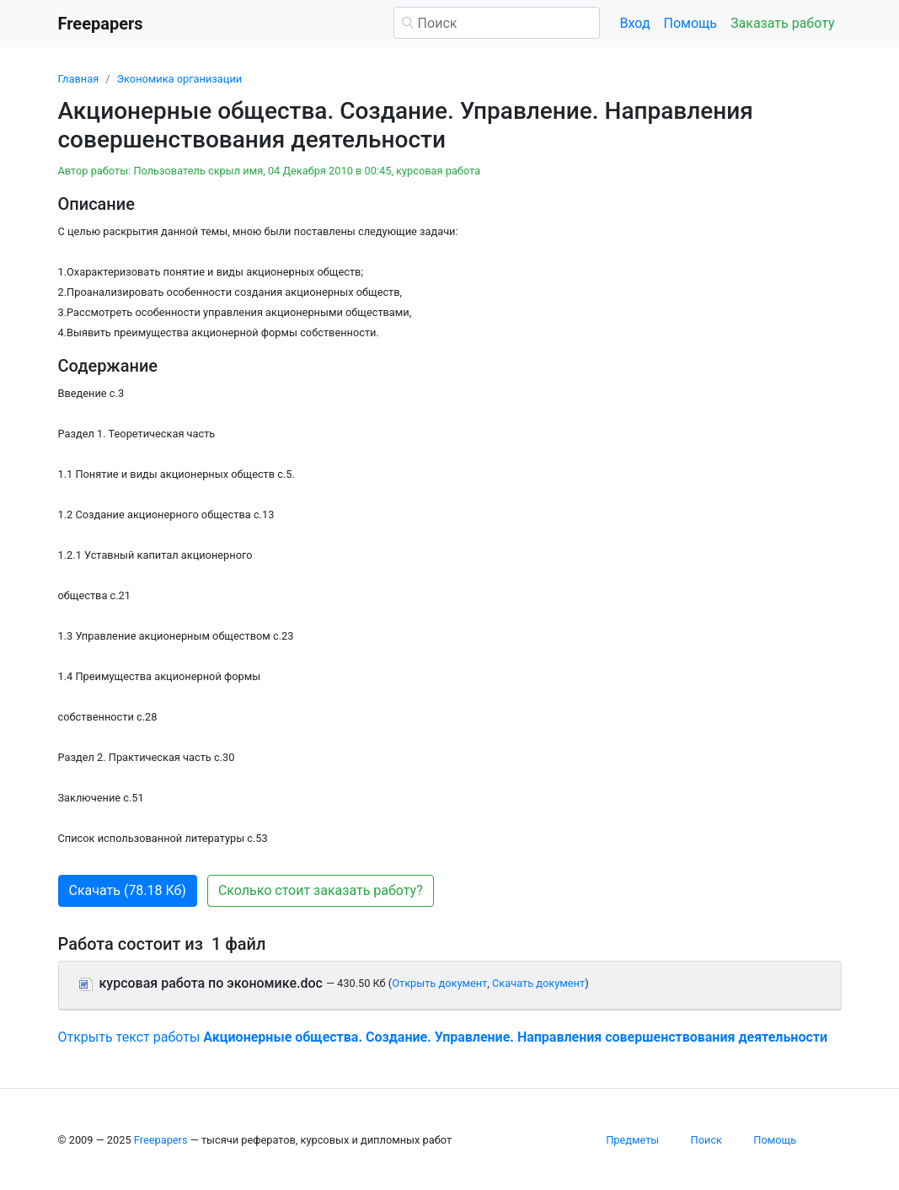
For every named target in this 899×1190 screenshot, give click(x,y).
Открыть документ (439, 983)
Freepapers (161, 1140)
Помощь (690, 23)
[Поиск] (496, 23)
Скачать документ (538, 983)
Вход (635, 23)
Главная (78, 78)
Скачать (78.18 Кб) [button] (127, 890)
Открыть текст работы (443, 1037)
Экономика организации (179, 78)
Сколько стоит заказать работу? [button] (320, 890)
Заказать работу (782, 23)
